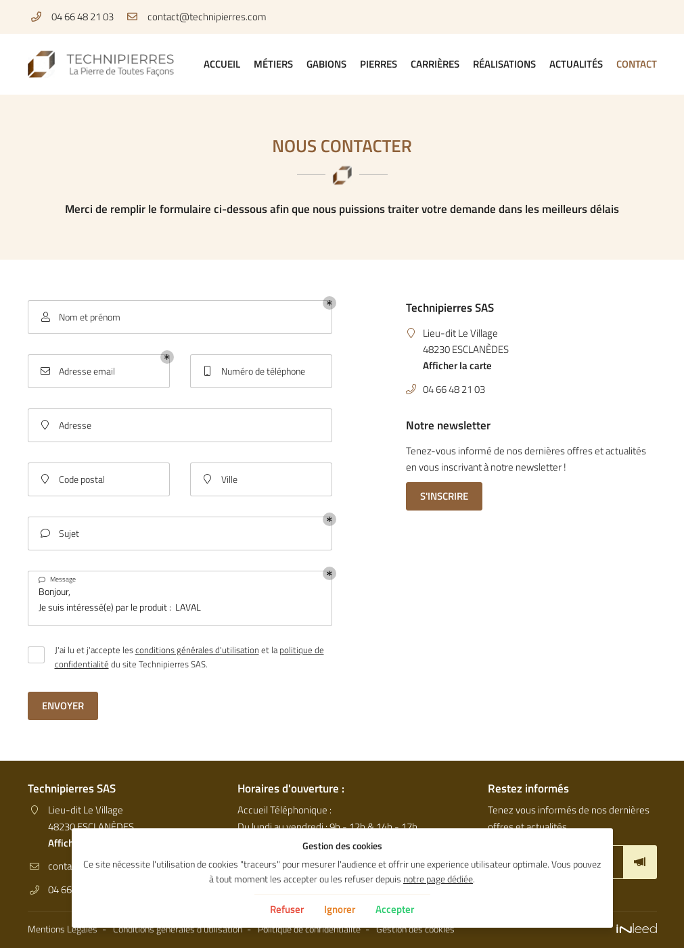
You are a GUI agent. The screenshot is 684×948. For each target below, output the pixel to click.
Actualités (576, 64)
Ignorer (339, 909)
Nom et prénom (79, 317)
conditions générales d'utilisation (197, 650)
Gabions (326, 64)
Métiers (273, 64)
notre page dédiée (438, 879)
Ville (219, 480)
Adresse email (77, 371)
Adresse (65, 425)
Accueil (222, 64)
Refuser (287, 909)
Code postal (72, 480)
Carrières (435, 64)
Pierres (378, 64)
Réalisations (504, 64)
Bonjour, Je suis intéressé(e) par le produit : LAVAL (180, 598)
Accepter (394, 909)
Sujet (59, 534)
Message (57, 579)
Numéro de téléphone (253, 371)
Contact (636, 64)
